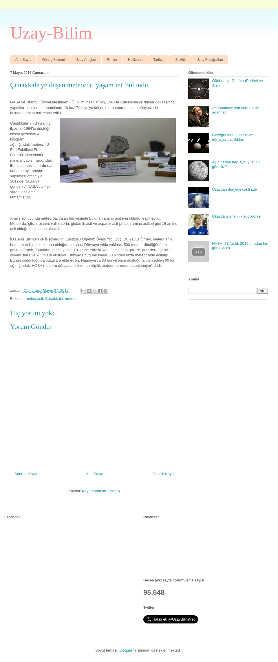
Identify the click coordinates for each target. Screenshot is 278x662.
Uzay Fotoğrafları (209, 60)
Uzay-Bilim (51, 32)
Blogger (125, 650)
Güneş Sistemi (53, 60)
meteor (70, 298)
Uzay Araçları (85, 60)
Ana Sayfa (23, 60)
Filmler (112, 60)
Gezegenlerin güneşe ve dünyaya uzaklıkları (232, 137)
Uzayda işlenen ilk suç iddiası (236, 216)
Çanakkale (54, 298)
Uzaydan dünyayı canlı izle (234, 189)
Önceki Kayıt (163, 474)
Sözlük (180, 60)
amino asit (34, 298)
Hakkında (135, 60)
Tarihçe (158, 60)
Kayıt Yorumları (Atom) (101, 491)
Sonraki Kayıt (25, 474)
